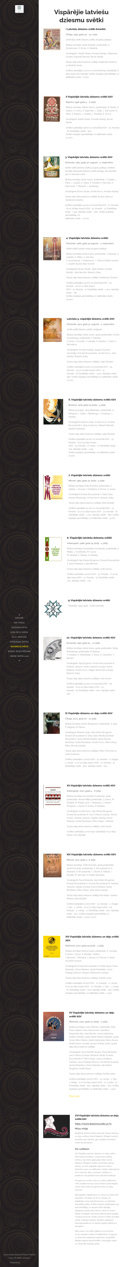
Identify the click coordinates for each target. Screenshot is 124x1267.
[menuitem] (19, 618)
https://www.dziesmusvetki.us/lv (93, 1123)
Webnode (25, 1263)
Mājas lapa (74, 1096)
